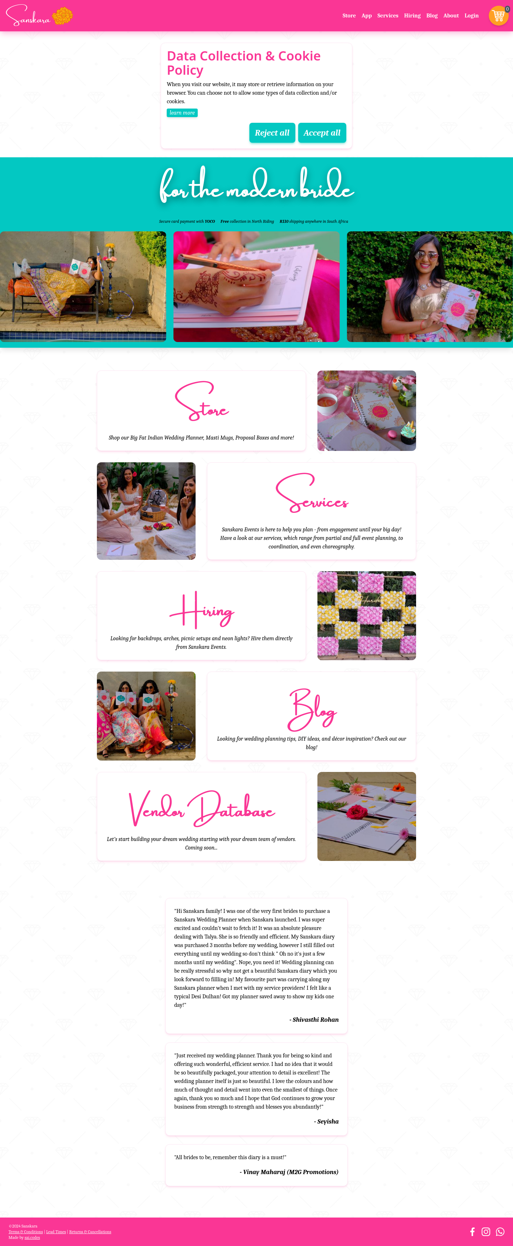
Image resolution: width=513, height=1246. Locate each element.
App (367, 15)
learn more (182, 113)
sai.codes (32, 1237)
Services (388, 15)
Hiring (412, 15)
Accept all (322, 133)
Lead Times (56, 1231)
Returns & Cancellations (90, 1231)
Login (472, 15)
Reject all (272, 133)
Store (349, 15)
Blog (432, 15)
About (451, 15)
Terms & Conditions (26, 1231)
